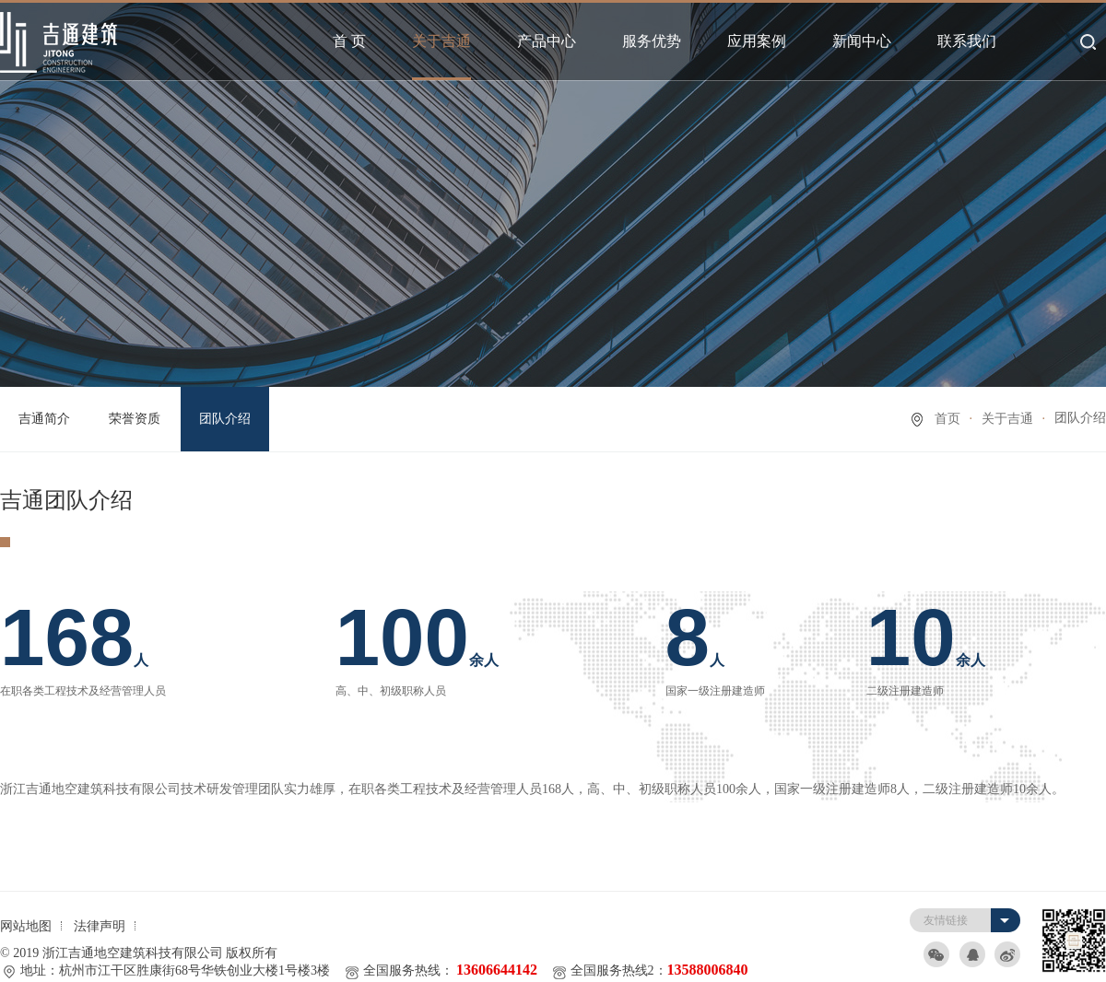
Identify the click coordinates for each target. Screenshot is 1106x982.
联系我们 (966, 41)
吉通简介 (44, 419)
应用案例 (756, 41)
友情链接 (946, 920)
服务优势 (651, 41)
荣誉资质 (134, 419)
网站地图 (26, 926)
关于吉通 (441, 41)
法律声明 (99, 926)
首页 (947, 419)
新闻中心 (861, 41)
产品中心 (546, 41)
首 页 (349, 41)
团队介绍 (225, 419)
